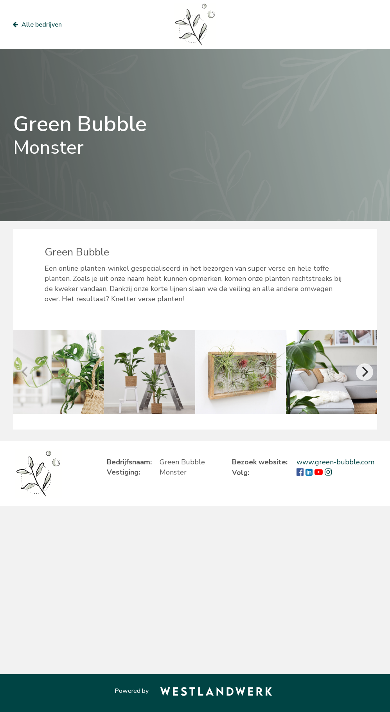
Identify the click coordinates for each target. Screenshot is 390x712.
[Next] (364, 372)
